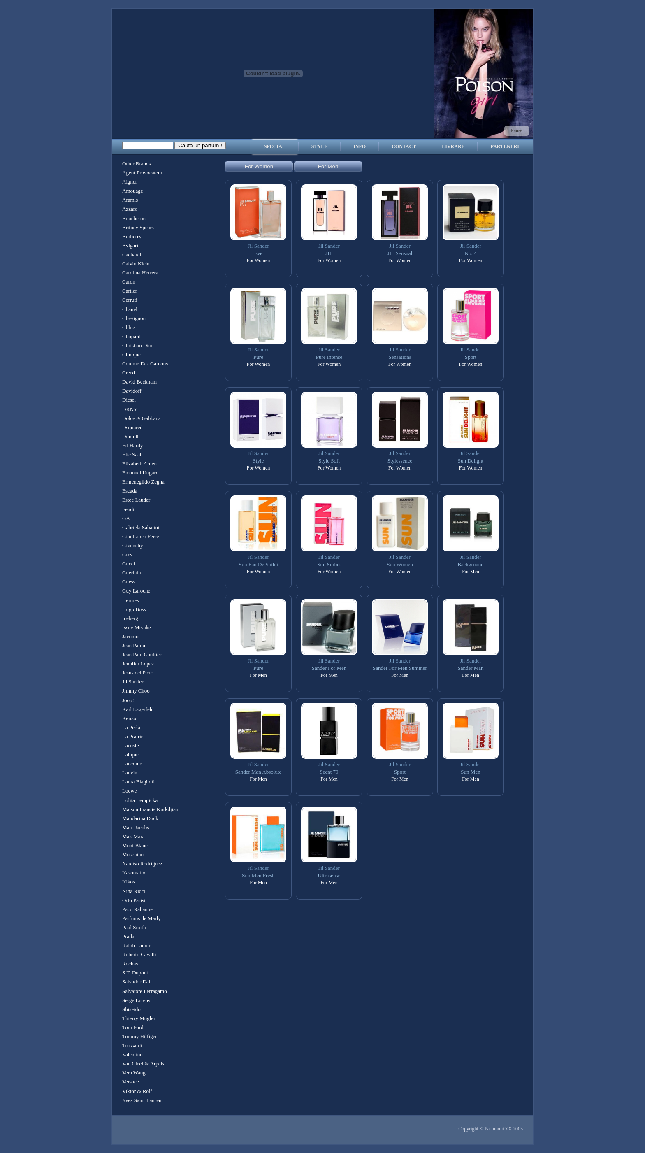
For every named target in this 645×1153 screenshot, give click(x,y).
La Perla (131, 727)
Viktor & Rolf (137, 1091)
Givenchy (132, 545)
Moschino (133, 854)
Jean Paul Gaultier (141, 654)
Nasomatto (133, 872)
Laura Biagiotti (138, 782)
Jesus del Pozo (137, 672)
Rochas (130, 963)
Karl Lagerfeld (138, 709)
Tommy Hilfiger (139, 1036)
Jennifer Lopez (138, 663)
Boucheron (134, 218)
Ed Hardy (132, 445)
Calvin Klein (136, 263)
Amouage (132, 191)
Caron (128, 282)
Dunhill (130, 436)
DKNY (130, 409)
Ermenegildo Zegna (143, 482)
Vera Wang (134, 1072)
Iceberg (130, 618)
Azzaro (130, 209)
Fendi (128, 509)
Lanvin (129, 772)
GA (126, 518)
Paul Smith (134, 927)
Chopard (131, 336)
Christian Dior (137, 345)
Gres (127, 554)
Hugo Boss (134, 609)
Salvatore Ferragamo (144, 991)
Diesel (129, 400)
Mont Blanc (135, 845)
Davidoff (132, 391)
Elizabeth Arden (139, 463)
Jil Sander (133, 682)
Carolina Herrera (140, 273)
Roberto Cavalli (139, 954)
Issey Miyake (136, 627)
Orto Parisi (134, 900)
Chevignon (134, 318)
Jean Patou (133, 645)
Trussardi (132, 1045)
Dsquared (132, 427)
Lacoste (130, 745)
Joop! (128, 700)
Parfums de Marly (141, 918)
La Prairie (133, 736)
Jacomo (130, 636)
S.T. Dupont (135, 972)
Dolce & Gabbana (141, 418)
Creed (128, 373)
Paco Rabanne (137, 909)
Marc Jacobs (135, 827)
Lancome (132, 763)
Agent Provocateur (142, 173)
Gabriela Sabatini (141, 527)
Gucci (128, 563)
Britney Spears (138, 227)
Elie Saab (132, 454)
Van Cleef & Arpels (143, 1063)
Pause (516, 130)
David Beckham (139, 382)
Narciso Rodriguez (142, 863)
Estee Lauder (136, 500)
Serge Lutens (136, 1000)
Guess (128, 582)
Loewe (129, 791)
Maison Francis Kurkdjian (150, 809)
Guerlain (131, 573)
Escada (129, 491)
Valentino (132, 1054)
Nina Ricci (133, 891)
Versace (130, 1082)
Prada (128, 936)
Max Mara (133, 836)
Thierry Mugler (138, 1018)
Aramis (130, 200)
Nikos (128, 882)
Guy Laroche (136, 591)
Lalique (130, 754)
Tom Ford (132, 1027)
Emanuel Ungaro (140, 473)
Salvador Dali (137, 982)
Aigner (129, 182)
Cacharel (131, 254)
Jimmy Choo (136, 691)
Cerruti (129, 300)
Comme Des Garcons (145, 363)
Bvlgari (130, 245)
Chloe (128, 327)
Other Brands (136, 163)
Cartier (129, 291)
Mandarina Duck (140, 818)
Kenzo (129, 718)
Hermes (130, 600)
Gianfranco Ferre (140, 536)
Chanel (129, 309)
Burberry (132, 236)
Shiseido (131, 1009)
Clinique (131, 354)
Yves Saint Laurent (142, 1100)
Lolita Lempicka (140, 800)
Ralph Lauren (136, 945)
